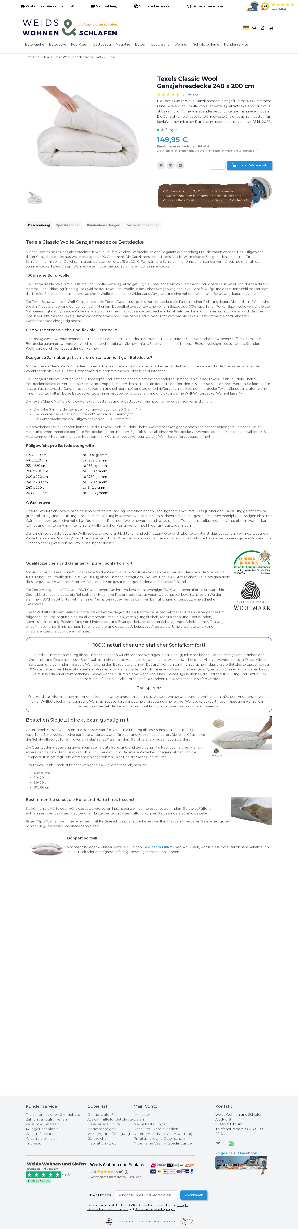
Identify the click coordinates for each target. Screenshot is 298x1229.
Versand (32, 1124)
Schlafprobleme (206, 44)
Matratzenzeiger (101, 1129)
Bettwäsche (34, 44)
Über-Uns (142, 1129)
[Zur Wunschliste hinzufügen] (161, 165)
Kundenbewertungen (103, 225)
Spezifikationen (68, 225)
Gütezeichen (98, 1139)
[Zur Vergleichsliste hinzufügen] (171, 165)
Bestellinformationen (143, 225)
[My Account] (263, 27)
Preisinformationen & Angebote (53, 1115)
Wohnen (181, 44)
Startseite (32, 57)
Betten (140, 44)
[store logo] (127, 27)
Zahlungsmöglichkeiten (46, 1119)
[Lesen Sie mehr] (257, 150)
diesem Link (158, 847)
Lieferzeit (51, 1124)
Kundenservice (236, 44)
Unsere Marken (165, 1129)
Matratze (123, 44)
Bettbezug (102, 44)
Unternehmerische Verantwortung (163, 1134)
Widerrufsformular (41, 1139)
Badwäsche (160, 44)
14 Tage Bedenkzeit (42, 1129)
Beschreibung (39, 225)
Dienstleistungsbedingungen (155, 1209)
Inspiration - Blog (102, 1143)
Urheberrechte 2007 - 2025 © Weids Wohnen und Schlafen (145, 1221)
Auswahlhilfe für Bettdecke (110, 1119)
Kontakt (223, 1106)
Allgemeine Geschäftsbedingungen (164, 1143)
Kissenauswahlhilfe (103, 1124)
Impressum (35, 1143)
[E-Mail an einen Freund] (180, 165)
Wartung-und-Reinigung (108, 1134)
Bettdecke (57, 44)
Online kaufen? (100, 1115)
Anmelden (142, 1115)
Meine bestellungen (151, 1124)
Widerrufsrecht (38, 1134)
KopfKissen (79, 44)
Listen (139, 1119)
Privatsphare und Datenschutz (159, 1139)
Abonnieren (193, 1195)
